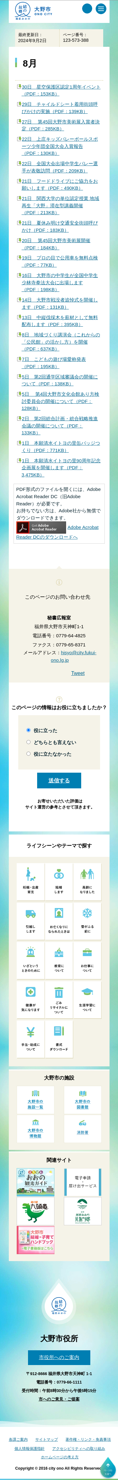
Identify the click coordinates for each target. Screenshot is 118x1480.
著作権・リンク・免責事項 (88, 1439)
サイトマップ (46, 1439)
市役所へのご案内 (59, 1357)
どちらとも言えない (55, 742)
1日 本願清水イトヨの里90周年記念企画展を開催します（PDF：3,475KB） (61, 467)
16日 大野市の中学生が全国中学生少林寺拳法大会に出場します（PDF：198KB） (60, 282)
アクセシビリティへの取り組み (78, 1448)
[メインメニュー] (101, 8)
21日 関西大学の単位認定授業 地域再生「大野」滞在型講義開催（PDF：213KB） (60, 205)
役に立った (45, 730)
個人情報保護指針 (29, 1448)
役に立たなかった (52, 754)
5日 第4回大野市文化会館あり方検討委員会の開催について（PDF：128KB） (60, 401)
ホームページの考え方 (60, 1457)
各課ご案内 (18, 1439)
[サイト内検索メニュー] (87, 8)
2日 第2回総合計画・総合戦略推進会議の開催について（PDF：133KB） (60, 425)
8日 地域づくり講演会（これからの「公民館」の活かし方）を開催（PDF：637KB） (61, 341)
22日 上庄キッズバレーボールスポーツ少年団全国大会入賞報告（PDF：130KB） (60, 146)
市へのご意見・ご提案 (59, 1399)
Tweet (78, 673)
